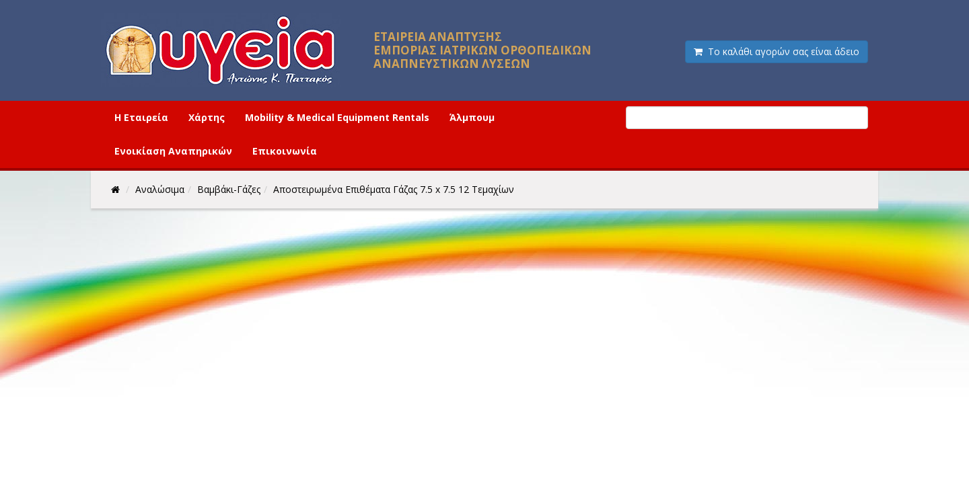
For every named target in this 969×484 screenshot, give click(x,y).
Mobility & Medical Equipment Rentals (337, 117)
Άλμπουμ (472, 117)
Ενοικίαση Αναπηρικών (173, 151)
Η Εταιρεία (141, 117)
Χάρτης (206, 117)
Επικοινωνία (284, 151)
